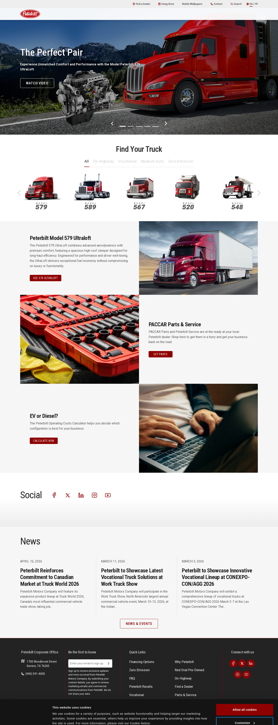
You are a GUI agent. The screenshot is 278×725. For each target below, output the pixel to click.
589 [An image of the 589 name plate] (90, 205)
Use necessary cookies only (245, 714)
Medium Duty (152, 161)
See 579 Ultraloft (45, 278)
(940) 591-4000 (33, 673)
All (86, 161)
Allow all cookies (245, 688)
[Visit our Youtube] (108, 495)
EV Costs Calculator (203, 661)
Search (236, 4)
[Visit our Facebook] (54, 495)
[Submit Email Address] (108, 663)
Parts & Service (169, 669)
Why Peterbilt (137, 661)
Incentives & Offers (203, 669)
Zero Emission (181, 161)
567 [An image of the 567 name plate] (139, 205)
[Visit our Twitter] (67, 495)
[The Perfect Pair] (139, 67)
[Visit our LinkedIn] (81, 495)
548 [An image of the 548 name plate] (237, 205)
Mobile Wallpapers (192, 4)
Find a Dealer (141, 4)
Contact (216, 4)
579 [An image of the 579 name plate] (41, 205)
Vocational (127, 161)
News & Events (169, 677)
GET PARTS (160, 354)
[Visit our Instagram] (94, 495)
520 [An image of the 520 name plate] (188, 205)
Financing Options (202, 677)
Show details (61, 712)
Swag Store (166, 4)
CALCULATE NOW (43, 440)
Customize (245, 701)
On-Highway (103, 161)
